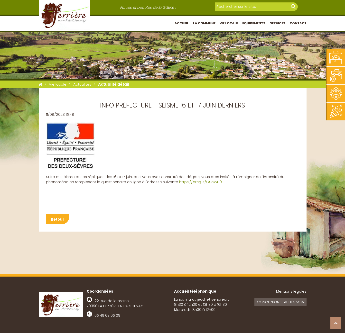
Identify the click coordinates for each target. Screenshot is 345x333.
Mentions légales (291, 291)
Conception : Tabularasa (280, 302)
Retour (57, 219)
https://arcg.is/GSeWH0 (200, 181)
